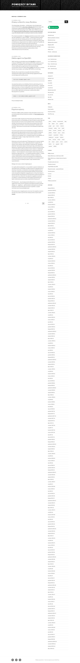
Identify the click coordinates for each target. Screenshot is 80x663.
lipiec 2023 (50, 253)
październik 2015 (51, 472)
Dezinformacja (51, 35)
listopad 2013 (50, 526)
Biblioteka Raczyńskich (52, 42)
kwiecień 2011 (51, 599)
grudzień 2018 (51, 383)
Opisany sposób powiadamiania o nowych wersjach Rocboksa (28, 31)
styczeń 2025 (50, 211)
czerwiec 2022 (51, 284)
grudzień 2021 (51, 298)
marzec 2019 (50, 376)
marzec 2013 (50, 545)
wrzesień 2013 (51, 531)
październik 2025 (51, 190)
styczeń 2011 (50, 606)
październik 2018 (51, 387)
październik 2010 (51, 613)
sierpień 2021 (50, 307)
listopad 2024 (50, 216)
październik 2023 (51, 246)
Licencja (49, 173)
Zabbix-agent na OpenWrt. (21, 58)
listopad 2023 (50, 244)
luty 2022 (50, 293)
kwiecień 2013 (51, 542)
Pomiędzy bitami (24, 4)
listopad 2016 (50, 441)
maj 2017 (50, 427)
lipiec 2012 (50, 563)
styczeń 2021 (50, 324)
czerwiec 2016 (51, 453)
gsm (54, 125)
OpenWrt (33, 61)
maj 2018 (50, 399)
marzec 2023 (50, 263)
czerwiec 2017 (51, 425)
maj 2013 (50, 540)
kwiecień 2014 (51, 514)
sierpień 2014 (50, 505)
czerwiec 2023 (51, 256)
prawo (63, 132)
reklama (61, 137)
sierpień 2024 (50, 223)
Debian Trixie (50, 49)
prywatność (56, 135)
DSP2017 (50, 78)
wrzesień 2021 (51, 305)
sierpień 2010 (50, 618)
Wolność (49, 99)
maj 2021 (50, 315)
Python (61, 135)
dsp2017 (61, 123)
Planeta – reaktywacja (52, 51)
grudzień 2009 (51, 636)
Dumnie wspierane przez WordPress (52, 659)
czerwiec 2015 (51, 481)
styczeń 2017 (50, 437)
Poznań (54, 132)
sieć (49, 141)
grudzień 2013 (51, 524)
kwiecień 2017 (51, 430)
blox (49, 123)
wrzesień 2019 (51, 362)
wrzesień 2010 (51, 615)
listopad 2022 (50, 272)
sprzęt (57, 141)
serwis (63, 139)
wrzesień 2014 (51, 502)
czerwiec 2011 (51, 594)
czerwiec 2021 (51, 312)
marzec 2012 (50, 573)
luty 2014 (50, 519)
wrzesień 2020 (51, 333)
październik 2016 (51, 444)
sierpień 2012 (50, 561)
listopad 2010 (50, 610)
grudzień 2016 (51, 439)
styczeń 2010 (50, 634)
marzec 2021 (50, 319)
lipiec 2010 (50, 620)
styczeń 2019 (50, 380)
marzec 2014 (50, 516)
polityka (50, 132)
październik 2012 (51, 556)
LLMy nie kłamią (51, 47)
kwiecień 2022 (51, 289)
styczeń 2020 (51, 352)
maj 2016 (50, 455)
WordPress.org (51, 113)
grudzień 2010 (51, 608)
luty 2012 (50, 575)
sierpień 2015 (50, 477)
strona (61, 141)
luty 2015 (50, 491)
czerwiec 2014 (51, 509)
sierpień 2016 (50, 448)
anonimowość (60, 121)
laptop (55, 128)
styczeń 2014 (50, 521)
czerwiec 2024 (51, 228)
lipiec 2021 (50, 310)
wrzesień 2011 (51, 587)
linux (59, 128)
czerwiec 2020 (51, 340)
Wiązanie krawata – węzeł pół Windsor (55, 169)
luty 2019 (50, 378)
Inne (49, 83)
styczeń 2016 (50, 465)
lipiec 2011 (50, 592)
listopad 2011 (50, 582)
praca (59, 132)
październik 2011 (51, 585)
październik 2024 (51, 218)
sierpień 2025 (50, 195)
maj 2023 (50, 258)
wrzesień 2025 (51, 192)
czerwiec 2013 (51, 538)
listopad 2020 (51, 329)
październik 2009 (51, 641)
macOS (49, 87)
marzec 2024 (50, 235)
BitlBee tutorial (51, 153)
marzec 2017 (50, 432)
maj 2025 (50, 202)
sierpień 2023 (50, 251)
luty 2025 (50, 209)
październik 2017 (51, 416)
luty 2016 (50, 462)
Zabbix (31, 67)
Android (49, 76)
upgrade (57, 144)
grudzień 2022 (51, 270)
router (50, 139)
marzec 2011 (50, 601)
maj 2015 (50, 484)
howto (57, 125)
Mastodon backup (51, 40)
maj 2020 (50, 343)
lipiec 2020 (50, 338)
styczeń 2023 (50, 268)
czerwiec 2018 (51, 397)
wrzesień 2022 (51, 277)
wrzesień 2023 (51, 249)
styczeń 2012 (50, 578)
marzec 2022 (50, 291)
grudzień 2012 (51, 552)
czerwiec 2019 (51, 369)
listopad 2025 (50, 188)
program (50, 135)
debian (53, 123)
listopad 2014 (50, 498)
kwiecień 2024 (51, 232)
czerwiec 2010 (51, 622)
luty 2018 (50, 406)
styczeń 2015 (50, 493)
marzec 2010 (50, 629)
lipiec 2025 (50, 197)
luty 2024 (50, 237)
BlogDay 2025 (51, 44)
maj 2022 (50, 286)
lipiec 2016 (50, 451)
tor (53, 144)
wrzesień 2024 (51, 221)
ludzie (63, 128)
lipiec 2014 (50, 507)
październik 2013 (51, 528)
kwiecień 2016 (51, 458)
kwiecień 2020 (51, 345)
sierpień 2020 (51, 336)
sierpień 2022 (50, 279)
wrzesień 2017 (51, 418)
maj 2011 (50, 596)
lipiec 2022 (50, 282)
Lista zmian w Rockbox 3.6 (28, 27)
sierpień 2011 (50, 589)
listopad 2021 (50, 300)
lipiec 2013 (50, 535)
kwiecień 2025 (51, 204)
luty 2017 (50, 434)
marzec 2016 (50, 460)
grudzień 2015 (51, 467)
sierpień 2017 (50, 420)
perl (63, 130)
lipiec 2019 (50, 366)
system (65, 141)
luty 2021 (50, 322)
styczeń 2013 (50, 549)
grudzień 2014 (51, 495)
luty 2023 (50, 265)
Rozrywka (50, 92)
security (54, 139)
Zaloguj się (50, 106)
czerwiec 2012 (51, 566)
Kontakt (49, 176)
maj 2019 (50, 371)
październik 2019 (51, 359)
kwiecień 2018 (51, 401)
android (54, 121)
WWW (55, 146)
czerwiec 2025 (51, 199)
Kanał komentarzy (51, 111)
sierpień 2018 (50, 392)
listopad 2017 (50, 413)
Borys (49, 63)
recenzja (56, 137)
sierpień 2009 (51, 646)
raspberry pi (51, 137)
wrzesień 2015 (51, 474)
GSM (49, 80)
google (50, 125)
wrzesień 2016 (51, 446)
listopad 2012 (50, 554)
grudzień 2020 (51, 326)
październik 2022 (51, 275)
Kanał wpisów (51, 109)
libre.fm (27, 36)
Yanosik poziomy (51, 171)
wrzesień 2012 (51, 559)
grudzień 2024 (51, 213)
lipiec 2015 (50, 479)
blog (65, 121)
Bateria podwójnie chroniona (53, 37)
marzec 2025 (50, 206)
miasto (50, 130)
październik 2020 (51, 331)
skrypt (53, 141)
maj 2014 (50, 512)
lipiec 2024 (50, 225)
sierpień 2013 (50, 533)
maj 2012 (50, 568)
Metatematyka (51, 90)
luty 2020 (50, 350)
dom (57, 123)
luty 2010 (50, 632)
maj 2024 (50, 230)
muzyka (54, 130)
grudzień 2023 (51, 242)
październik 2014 (51, 500)
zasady (13, 194)
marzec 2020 (50, 347)
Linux (49, 85)
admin (50, 121)
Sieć (49, 97)
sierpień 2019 (50, 364)
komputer (51, 128)
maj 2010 (50, 625)
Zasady (49, 178)
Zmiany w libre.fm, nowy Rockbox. (24, 22)
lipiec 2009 (50, 648)
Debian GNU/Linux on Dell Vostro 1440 (55, 155)
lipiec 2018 (50, 394)
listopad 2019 (50, 357)
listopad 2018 (50, 385)
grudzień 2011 (51, 580)
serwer (59, 139)
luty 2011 (50, 603)
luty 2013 (50, 547)
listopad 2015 (50, 470)
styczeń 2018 (50, 408)
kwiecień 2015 (51, 486)
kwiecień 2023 (51, 260)
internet (62, 125)
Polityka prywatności (52, 180)
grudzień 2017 (51, 411)
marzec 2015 (50, 488)
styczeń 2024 (50, 239)
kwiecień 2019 (51, 373)
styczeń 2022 (50, 296)
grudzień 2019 (51, 354)
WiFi (62, 144)
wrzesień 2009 (51, 643)
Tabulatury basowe (52, 164)
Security (49, 94)
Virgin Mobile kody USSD (53, 166)
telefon (50, 144)
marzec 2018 (50, 404)
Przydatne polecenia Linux (53, 161)
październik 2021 (51, 303)
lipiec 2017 (50, 423)
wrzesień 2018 (51, 390)
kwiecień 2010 (51, 627)
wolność (50, 146)
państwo (59, 130)
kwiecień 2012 (51, 571)
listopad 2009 (51, 639)
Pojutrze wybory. (18, 109)
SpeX (49, 68)
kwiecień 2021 (51, 317)
